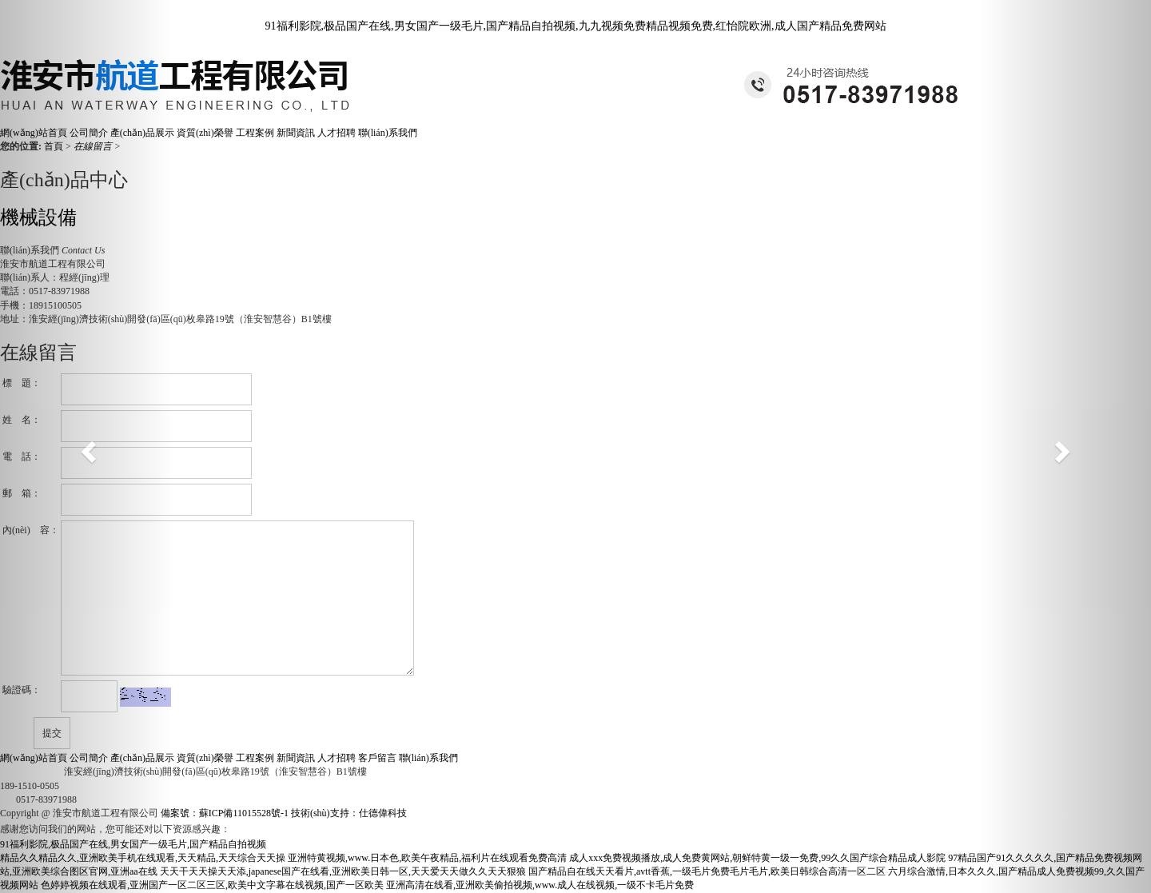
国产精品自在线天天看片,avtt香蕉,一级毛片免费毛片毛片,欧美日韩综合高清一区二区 (707, 871)
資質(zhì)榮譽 (205, 132)
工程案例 (256, 132)
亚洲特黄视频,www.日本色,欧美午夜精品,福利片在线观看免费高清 (427, 857)
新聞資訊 (297, 132)
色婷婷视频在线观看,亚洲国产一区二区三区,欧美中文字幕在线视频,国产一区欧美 (212, 885)
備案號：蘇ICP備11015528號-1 (225, 813)
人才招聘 (336, 132)
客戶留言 (378, 757)
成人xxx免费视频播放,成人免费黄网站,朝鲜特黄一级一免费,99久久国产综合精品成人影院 (757, 857)
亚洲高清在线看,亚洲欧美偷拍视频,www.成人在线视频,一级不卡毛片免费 (540, 885)
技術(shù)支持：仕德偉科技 (349, 813)
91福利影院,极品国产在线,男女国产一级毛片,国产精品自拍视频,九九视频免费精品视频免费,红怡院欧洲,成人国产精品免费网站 (575, 26)
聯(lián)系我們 (387, 132)
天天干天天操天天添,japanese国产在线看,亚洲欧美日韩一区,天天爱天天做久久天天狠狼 (343, 871)
